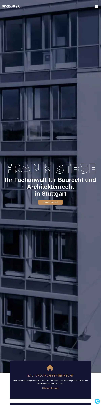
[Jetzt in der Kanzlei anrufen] (97, 401)
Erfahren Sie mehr (50, 202)
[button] (96, 6)
